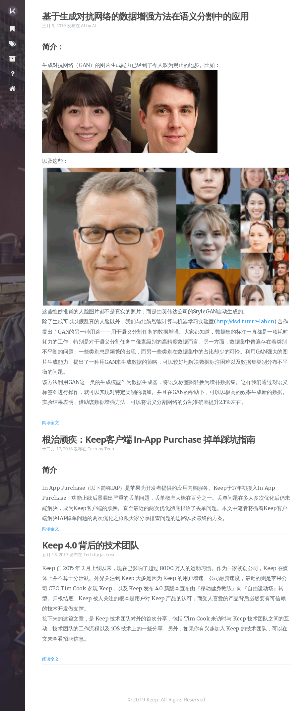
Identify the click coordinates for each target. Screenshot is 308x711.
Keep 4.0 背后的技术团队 (90, 545)
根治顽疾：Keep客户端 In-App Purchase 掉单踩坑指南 (148, 439)
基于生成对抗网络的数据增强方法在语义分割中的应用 (145, 16)
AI (83, 26)
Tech (92, 449)
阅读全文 (50, 422)
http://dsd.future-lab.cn (245, 321)
